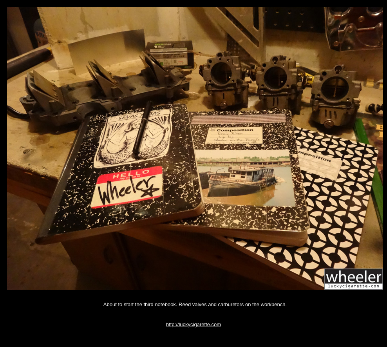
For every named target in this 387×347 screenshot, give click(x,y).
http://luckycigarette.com (193, 324)
